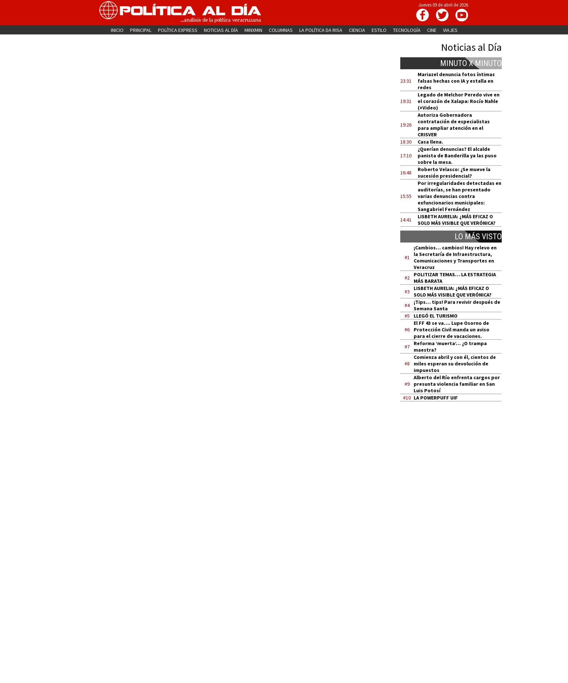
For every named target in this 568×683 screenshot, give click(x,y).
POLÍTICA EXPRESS (177, 30)
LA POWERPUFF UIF (436, 397)
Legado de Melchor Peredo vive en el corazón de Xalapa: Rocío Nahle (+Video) (459, 101)
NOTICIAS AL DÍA (221, 30)
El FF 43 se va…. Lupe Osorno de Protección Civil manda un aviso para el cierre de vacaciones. (451, 329)
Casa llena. (430, 141)
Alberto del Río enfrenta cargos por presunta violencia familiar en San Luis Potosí (457, 384)
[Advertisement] (455, 476)
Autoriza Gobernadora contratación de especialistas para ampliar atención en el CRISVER (454, 125)
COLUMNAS (281, 30)
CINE (432, 30)
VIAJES (450, 30)
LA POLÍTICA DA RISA (320, 30)
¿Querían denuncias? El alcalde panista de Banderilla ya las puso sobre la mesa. (457, 155)
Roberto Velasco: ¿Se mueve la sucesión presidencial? (454, 172)
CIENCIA (357, 30)
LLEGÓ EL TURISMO (436, 315)
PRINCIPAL (140, 30)
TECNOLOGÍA (407, 30)
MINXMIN (253, 30)
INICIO (117, 30)
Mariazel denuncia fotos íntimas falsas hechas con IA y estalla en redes (456, 81)
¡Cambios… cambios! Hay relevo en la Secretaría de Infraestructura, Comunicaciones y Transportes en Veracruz (455, 257)
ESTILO (379, 30)
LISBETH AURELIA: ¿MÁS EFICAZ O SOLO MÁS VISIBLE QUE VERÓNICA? (457, 219)
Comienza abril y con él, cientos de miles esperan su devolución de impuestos (455, 363)
